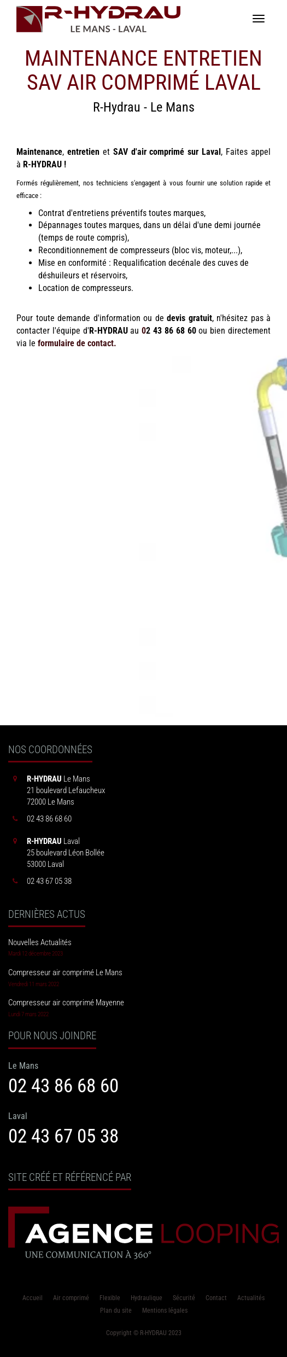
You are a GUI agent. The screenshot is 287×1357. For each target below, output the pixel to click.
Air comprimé (71, 1298)
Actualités (251, 1298)
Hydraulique (146, 1298)
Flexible (109, 1298)
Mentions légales (165, 1310)
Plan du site (116, 1310)
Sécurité (184, 1298)
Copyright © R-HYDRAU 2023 (143, 1333)
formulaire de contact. (77, 343)
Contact (216, 1298)
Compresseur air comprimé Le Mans (65, 972)
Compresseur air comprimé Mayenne (66, 1002)
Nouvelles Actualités (40, 942)
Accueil (32, 1298)
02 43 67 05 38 (63, 1136)
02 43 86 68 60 (63, 1086)
